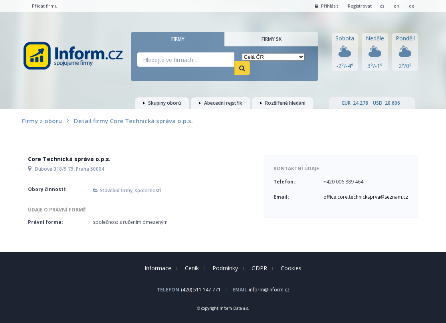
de (411, 6)
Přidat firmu (44, 6)
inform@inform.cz (269, 289)
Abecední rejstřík (220, 103)
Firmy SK (271, 39)
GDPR (259, 268)
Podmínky (225, 268)
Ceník (192, 268)
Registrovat (360, 6)
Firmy (177, 39)
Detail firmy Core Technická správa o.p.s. (133, 121)
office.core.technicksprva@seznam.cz (365, 196)
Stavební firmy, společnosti (130, 190)
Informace (158, 268)
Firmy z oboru (42, 121)
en (396, 6)
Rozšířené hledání (282, 103)
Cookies (291, 268)
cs (382, 6)
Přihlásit (326, 6)
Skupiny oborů (162, 103)
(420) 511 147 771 (201, 289)
